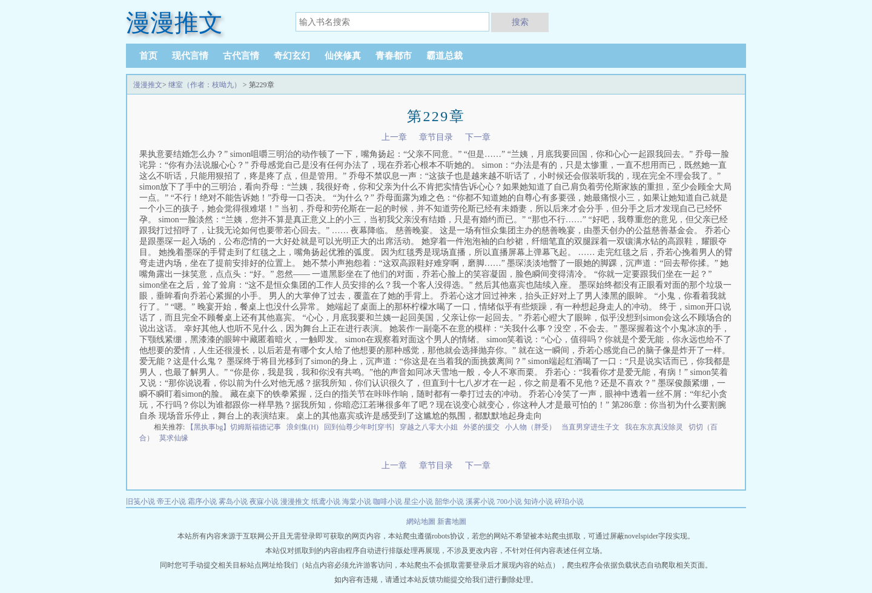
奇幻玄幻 (292, 56)
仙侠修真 (343, 56)
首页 (148, 56)
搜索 (520, 22)
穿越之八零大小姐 (429, 427)
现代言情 (190, 56)
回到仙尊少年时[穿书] (359, 427)
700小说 (509, 501)
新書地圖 (451, 521)
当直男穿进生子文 (590, 427)
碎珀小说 (569, 501)
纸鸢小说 (325, 501)
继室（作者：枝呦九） (205, 85)
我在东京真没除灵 (654, 427)
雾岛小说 (233, 501)
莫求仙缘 (173, 438)
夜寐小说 (264, 501)
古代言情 (241, 56)
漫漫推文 (147, 85)
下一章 (477, 137)
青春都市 (393, 56)
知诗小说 (538, 501)
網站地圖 (421, 521)
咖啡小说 (387, 501)
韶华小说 (449, 501)
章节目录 (436, 137)
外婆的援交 (481, 427)
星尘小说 (418, 501)
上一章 (394, 137)
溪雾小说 (480, 501)
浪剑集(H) (302, 427)
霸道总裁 (444, 56)
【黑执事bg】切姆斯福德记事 (234, 427)
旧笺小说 (140, 501)
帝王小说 (171, 501)
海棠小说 (356, 501)
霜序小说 (202, 501)
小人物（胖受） (530, 427)
